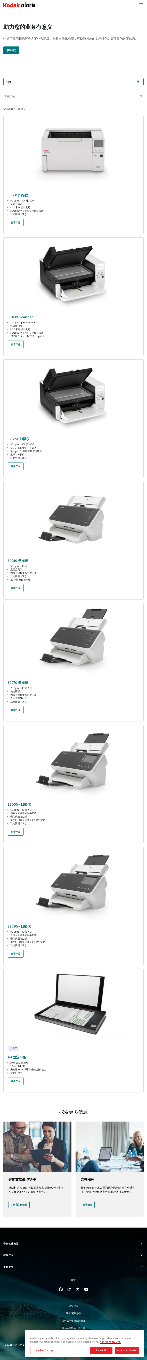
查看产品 (15, 222)
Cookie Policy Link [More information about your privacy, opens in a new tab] (110, 1341)
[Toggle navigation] (141, 4)
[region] (84, 1343)
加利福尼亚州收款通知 (73, 1320)
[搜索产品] (70, 97)
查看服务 (87, 1204)
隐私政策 (73, 1305)
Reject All (101, 1350)
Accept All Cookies (127, 1350)
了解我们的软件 (19, 1204)
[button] (73, 1243)
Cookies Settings (45, 1350)
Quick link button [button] (73, 1357)
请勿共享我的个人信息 (73, 1328)
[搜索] (141, 97)
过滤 (73, 82)
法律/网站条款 (73, 1313)
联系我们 (11, 50)
